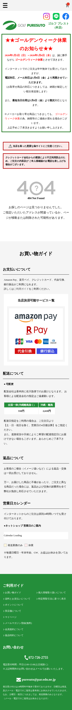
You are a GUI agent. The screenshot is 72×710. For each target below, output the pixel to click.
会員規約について (14, 629)
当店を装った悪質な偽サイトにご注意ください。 (38, 146)
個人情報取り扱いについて (52, 592)
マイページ (11, 617)
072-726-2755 (36, 657)
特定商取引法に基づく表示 (52, 598)
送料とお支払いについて (17, 598)
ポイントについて (14, 604)
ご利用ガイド (21, 288)
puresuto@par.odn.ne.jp (36, 679)
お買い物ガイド (13, 592)
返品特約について (14, 635)
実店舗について (13, 611)
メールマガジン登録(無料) (18, 623)
